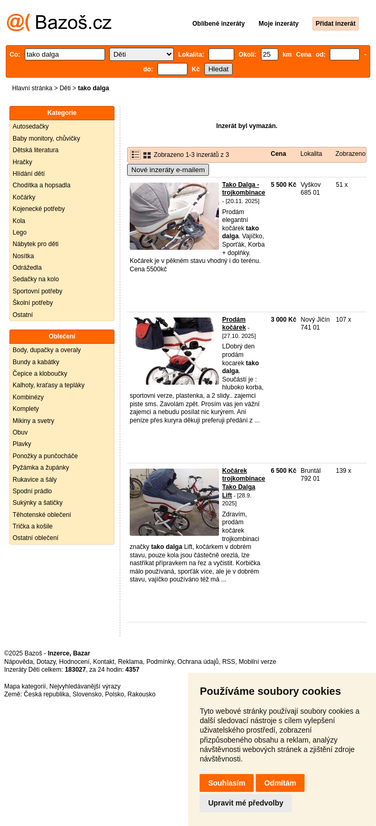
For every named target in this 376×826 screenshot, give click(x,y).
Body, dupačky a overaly (47, 350)
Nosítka (23, 256)
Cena (278, 153)
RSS (228, 661)
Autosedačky (31, 126)
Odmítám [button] (280, 783)
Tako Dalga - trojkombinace (243, 189)
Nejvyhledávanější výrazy (84, 686)
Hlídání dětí (29, 173)
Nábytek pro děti (35, 244)
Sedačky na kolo (36, 279)
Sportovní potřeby (37, 291)
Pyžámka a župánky (41, 467)
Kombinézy (28, 397)
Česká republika (46, 694)
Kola (19, 221)
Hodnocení (74, 661)
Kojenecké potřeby (39, 209)
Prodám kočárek (234, 324)
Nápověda (18, 661)
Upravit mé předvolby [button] (245, 803)
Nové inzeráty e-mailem (168, 170)
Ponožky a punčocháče (45, 456)
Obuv (20, 432)
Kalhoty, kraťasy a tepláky (49, 385)
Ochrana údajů (198, 661)
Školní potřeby (33, 302)
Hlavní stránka (32, 88)
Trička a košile (33, 526)
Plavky (22, 444)
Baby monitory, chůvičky (46, 138)
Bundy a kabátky (36, 362)
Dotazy (45, 661)
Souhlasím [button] (226, 783)
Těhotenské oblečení (42, 514)
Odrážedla (27, 267)
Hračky (22, 162)
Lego (20, 232)
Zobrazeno (350, 153)
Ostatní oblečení (35, 538)
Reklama (130, 661)
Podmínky (160, 661)
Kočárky (24, 197)
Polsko (114, 694)
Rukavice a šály (35, 479)
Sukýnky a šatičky (37, 502)
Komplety (26, 408)
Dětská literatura (35, 150)
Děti (64, 88)
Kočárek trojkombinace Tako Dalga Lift (243, 483)
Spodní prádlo (32, 491)
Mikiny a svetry (33, 421)
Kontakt (103, 661)
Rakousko (141, 694)
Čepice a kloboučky (40, 373)
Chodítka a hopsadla (41, 185)
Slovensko (86, 694)
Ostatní (23, 315)
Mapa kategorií (25, 686)
